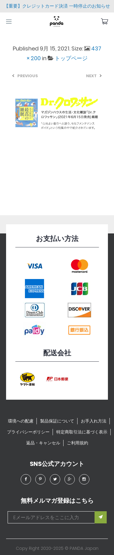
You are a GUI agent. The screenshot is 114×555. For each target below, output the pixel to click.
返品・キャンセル (43, 443)
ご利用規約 (77, 443)
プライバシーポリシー (28, 432)
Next (91, 76)
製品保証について (57, 421)
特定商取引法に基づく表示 (81, 432)
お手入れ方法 (93, 421)
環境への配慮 (20, 421)
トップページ (71, 58)
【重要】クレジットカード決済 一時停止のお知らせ (57, 6)
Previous (27, 76)
